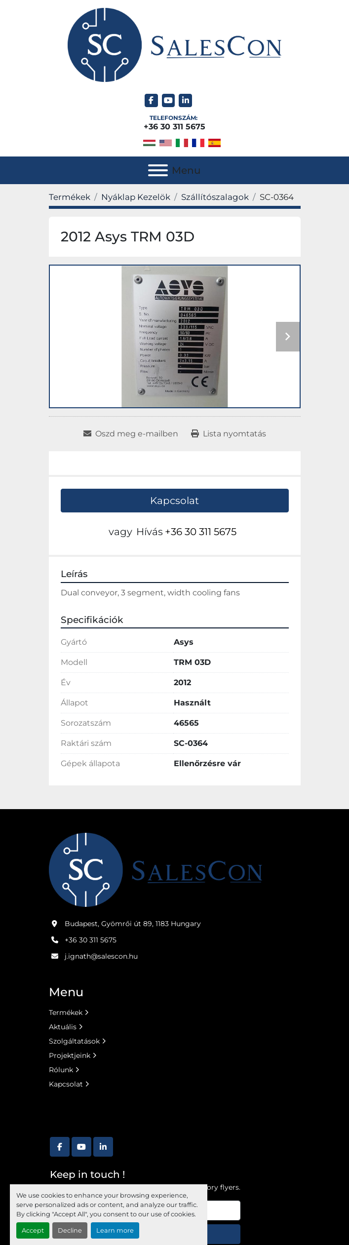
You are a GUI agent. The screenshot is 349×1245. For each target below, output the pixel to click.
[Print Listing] (228, 434)
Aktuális (63, 1026)
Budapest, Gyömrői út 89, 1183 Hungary (133, 923)
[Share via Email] (131, 434)
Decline (70, 1230)
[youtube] (168, 100)
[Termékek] (69, 197)
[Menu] (158, 170)
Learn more (115, 1230)
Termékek (65, 1012)
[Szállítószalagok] (215, 197)
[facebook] (151, 100)
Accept (33, 1230)
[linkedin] (185, 100)
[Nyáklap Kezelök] (135, 197)
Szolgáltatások (74, 1041)
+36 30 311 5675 (174, 126)
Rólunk (61, 1069)
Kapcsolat (174, 500)
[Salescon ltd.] (156, 869)
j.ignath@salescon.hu (101, 956)
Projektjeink (69, 1055)
